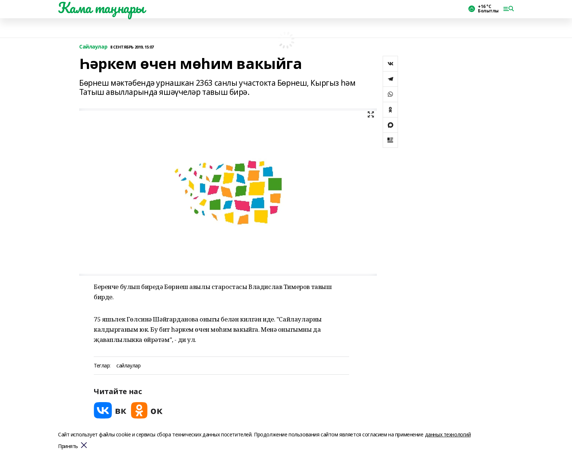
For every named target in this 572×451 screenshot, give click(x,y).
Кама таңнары (101, 8)
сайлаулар (128, 366)
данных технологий (448, 434)
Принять (68, 446)
